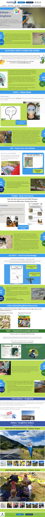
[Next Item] (43, 445)
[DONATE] (21, 2)
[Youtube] (40, 2)
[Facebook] (38, 2)
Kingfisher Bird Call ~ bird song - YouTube (14, 299)
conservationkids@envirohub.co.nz (24, 62)
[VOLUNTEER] (30, 2)
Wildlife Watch (18, 98)
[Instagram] (36, 2)
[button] (4, 6)
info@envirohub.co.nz (8, 513)
